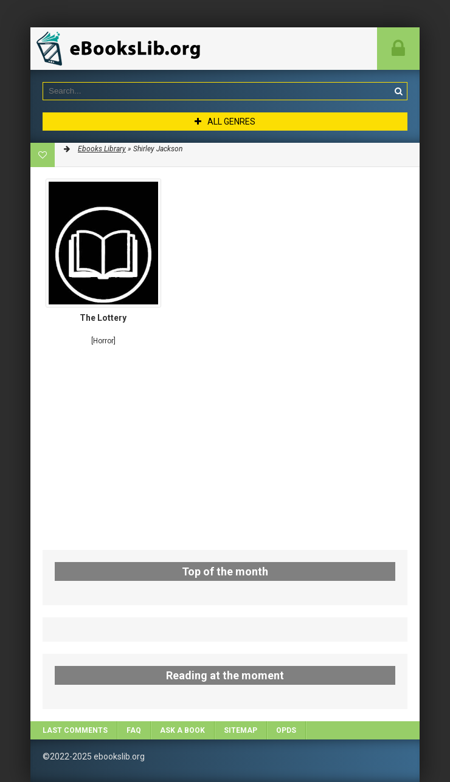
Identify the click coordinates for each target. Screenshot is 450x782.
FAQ (133, 730)
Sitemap (240, 730)
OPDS (286, 730)
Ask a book (182, 730)
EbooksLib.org (121, 48)
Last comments (75, 730)
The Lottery (103, 318)
